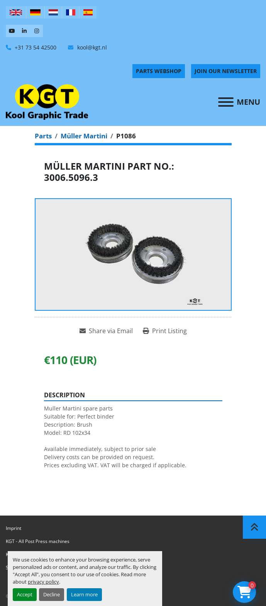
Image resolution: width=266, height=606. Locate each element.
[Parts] (43, 135)
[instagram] (36, 31)
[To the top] (254, 527)
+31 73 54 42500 (34, 47)
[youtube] (12, 31)
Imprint (13, 528)
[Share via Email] (106, 330)
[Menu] (226, 102)
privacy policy (43, 581)
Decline (51, 594)
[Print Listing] (165, 330)
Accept (24, 594)
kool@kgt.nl (91, 47)
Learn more (84, 594)
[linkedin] (24, 31)
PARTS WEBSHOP (158, 71)
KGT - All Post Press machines (37, 541)
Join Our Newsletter (226, 71)
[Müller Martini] (84, 135)
